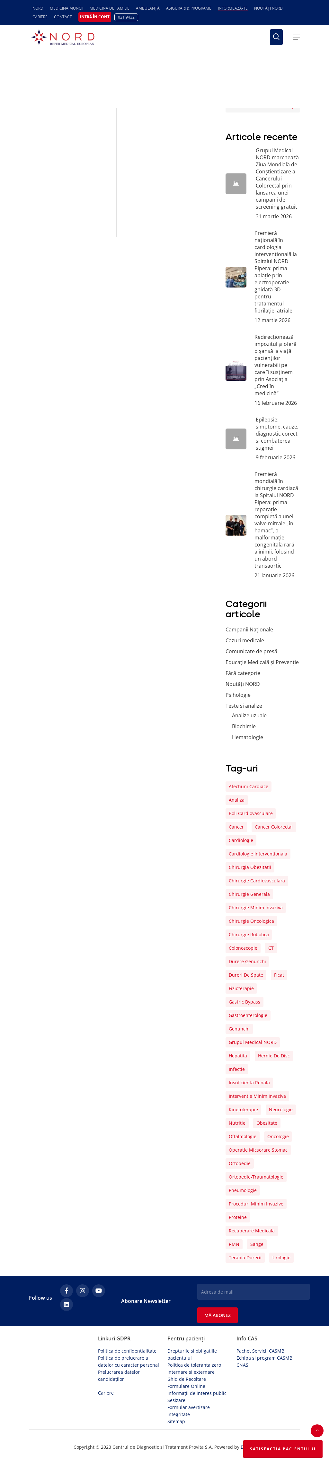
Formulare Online (186, 1386)
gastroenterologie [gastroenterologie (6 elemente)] (248, 1015)
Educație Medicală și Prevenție (262, 662)
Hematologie (247, 737)
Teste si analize (244, 705)
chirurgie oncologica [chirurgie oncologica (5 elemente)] (251, 921)
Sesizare (176, 1400)
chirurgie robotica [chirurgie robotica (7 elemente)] (249, 934)
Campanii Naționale (249, 629)
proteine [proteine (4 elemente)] (238, 1217)
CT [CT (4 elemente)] (271, 948)
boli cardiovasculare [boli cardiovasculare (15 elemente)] (251, 813)
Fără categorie (243, 673)
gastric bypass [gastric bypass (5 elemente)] (244, 1002)
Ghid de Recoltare (186, 1379)
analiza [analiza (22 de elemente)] (237, 800)
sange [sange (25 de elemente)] (256, 1244)
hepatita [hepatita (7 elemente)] (238, 1056)
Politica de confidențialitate (127, 1351)
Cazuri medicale (245, 640)
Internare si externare (191, 1372)
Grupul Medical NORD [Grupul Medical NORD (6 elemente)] (253, 1042)
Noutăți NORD (243, 684)
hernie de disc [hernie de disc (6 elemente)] (274, 1056)
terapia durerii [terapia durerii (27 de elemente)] (245, 1258)
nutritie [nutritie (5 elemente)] (237, 1123)
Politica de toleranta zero (194, 1365)
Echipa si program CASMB (264, 1358)
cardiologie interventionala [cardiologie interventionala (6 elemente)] (258, 854)
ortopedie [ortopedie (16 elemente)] (240, 1163)
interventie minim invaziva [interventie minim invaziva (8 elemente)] (257, 1096)
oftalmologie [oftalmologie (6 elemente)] (242, 1136)
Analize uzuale (249, 715)
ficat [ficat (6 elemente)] (279, 975)
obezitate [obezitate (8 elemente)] (266, 1123)
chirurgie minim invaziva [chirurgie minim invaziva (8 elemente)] (256, 908)
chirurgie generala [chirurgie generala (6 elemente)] (249, 894)
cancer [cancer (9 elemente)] (236, 827)
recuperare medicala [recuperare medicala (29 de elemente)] (252, 1231)
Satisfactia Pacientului (283, 1449)
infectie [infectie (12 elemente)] (237, 1069)
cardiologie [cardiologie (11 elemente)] (241, 840)
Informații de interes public (197, 1393)
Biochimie (244, 726)
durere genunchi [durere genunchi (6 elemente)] (247, 961)
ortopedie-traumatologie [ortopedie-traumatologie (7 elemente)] (256, 1177)
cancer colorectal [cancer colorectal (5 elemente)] (274, 827)
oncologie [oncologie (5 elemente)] (278, 1136)
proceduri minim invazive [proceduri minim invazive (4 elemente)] (256, 1204)
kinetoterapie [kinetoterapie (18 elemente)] (243, 1109)
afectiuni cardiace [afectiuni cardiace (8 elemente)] (248, 786)
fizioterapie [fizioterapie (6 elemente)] (241, 988)
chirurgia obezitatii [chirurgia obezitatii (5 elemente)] (250, 867)
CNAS (242, 1365)
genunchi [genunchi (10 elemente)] (239, 1029)
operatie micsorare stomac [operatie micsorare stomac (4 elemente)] (258, 1150)
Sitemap (176, 1421)
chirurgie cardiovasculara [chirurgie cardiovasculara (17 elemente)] (257, 881)
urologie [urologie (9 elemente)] (281, 1258)
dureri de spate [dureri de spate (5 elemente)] (246, 975)
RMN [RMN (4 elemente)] (234, 1244)
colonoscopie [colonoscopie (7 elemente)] (243, 948)
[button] (296, 37)
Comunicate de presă (251, 651)
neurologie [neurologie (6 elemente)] (281, 1109)
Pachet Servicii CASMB (260, 1351)
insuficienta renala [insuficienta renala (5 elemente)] (249, 1083)
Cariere (106, 1393)
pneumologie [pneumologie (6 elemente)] (243, 1190)
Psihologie (238, 694)
